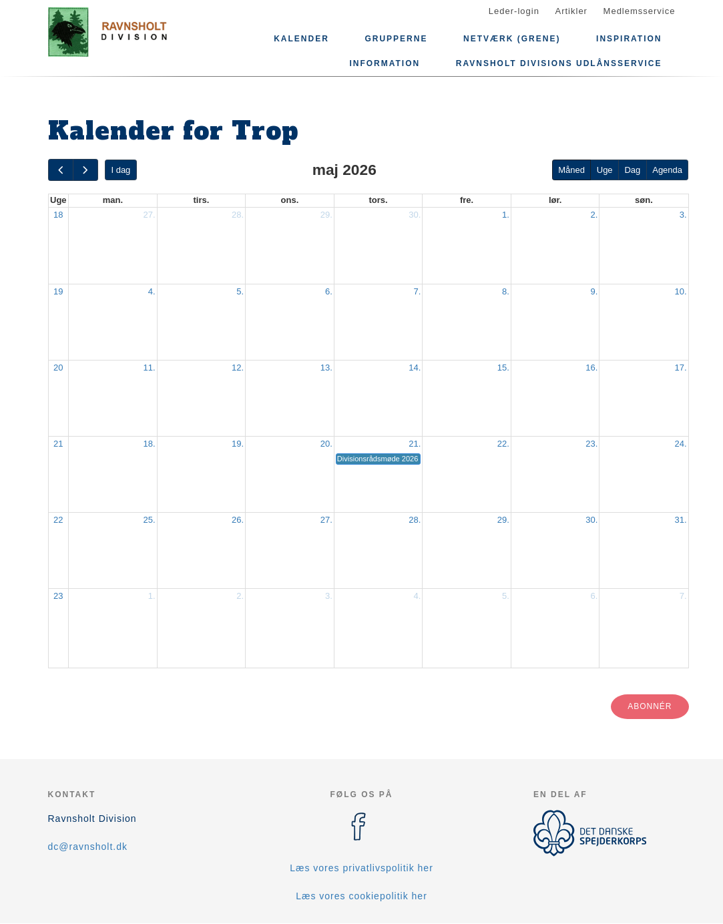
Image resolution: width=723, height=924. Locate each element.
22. (503, 444)
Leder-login (514, 11)
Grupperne (396, 38)
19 (58, 291)
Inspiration (629, 38)
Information (384, 63)
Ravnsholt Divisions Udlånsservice (559, 63)
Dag (632, 170)
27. (150, 215)
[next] (85, 170)
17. (680, 368)
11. (150, 368)
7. (417, 291)
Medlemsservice (640, 11)
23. (591, 444)
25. (150, 520)
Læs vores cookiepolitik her (361, 896)
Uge (605, 170)
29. (326, 215)
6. (328, 291)
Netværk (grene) (511, 38)
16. (591, 368)
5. (240, 291)
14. (415, 368)
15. (503, 368)
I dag (120, 170)
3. (683, 215)
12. (238, 368)
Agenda (667, 170)
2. (594, 215)
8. (505, 291)
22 (58, 520)
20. (326, 444)
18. (150, 444)
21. (415, 444)
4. (152, 291)
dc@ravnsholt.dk (88, 846)
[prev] (60, 170)
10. (680, 291)
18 (58, 215)
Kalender (301, 38)
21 (58, 444)
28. (238, 215)
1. (505, 215)
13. (326, 368)
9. (594, 291)
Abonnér (650, 706)
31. (680, 520)
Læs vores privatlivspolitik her (361, 868)
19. (238, 444)
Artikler (571, 11)
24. (680, 444)
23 (58, 596)
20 (58, 368)
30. (415, 215)
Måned (571, 170)
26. (238, 520)
